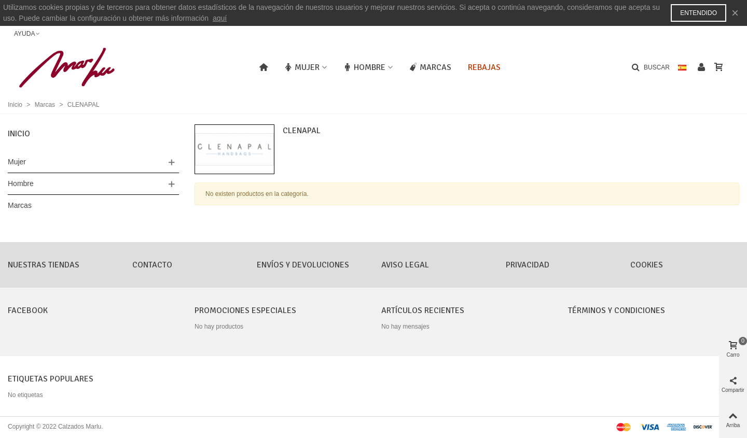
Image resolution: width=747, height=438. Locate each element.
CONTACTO (152, 265)
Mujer (302, 67)
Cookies (646, 265)
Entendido (698, 13)
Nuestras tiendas (43, 265)
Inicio (19, 134)
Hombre (364, 67)
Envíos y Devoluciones (303, 265)
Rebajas (484, 67)
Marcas (430, 67)
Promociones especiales (245, 310)
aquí (220, 18)
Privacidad (527, 265)
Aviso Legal (405, 265)
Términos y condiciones (616, 310)
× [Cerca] (735, 13)
